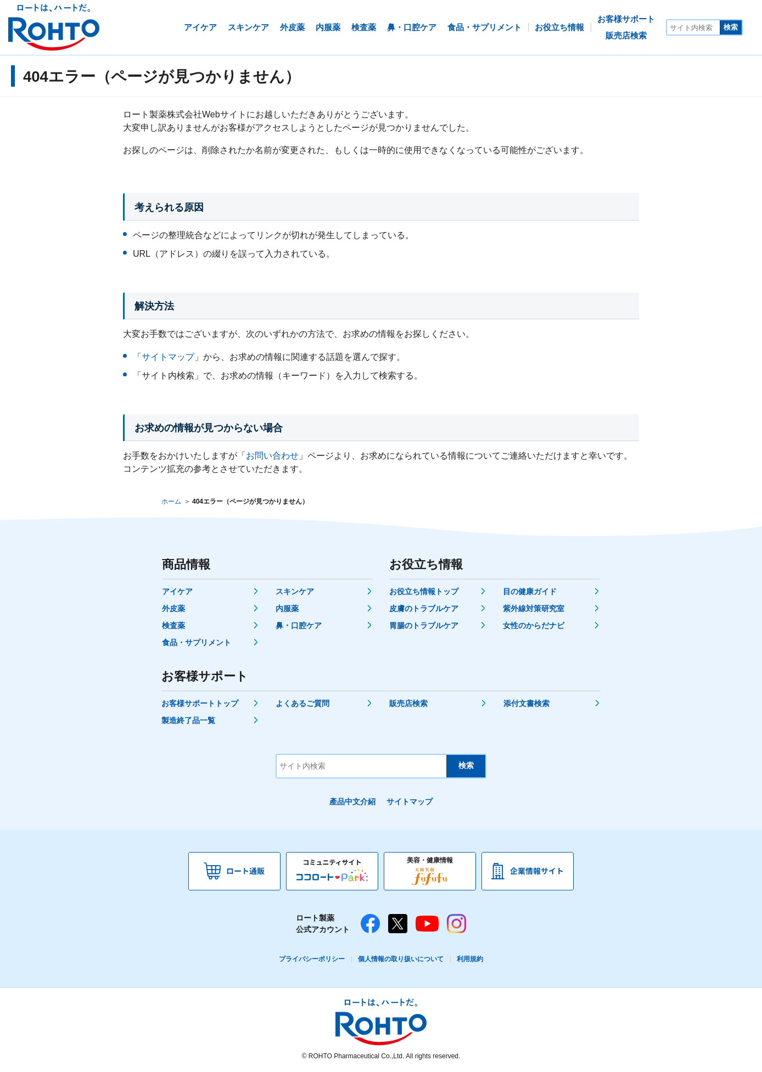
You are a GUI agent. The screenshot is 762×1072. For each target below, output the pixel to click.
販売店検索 (408, 703)
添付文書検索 (526, 703)
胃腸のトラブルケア (423, 625)
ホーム (171, 501)
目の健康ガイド (530, 591)
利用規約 (470, 959)
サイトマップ (168, 357)
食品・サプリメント (196, 642)
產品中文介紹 (352, 801)
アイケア (177, 591)
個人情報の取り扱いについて (401, 959)
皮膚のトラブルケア (423, 608)
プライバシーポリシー (312, 959)
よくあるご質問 (302, 703)
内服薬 (287, 608)
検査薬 (173, 625)
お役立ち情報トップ (423, 591)
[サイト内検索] (693, 27)
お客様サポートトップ (199, 703)
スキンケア (295, 591)
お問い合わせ (272, 455)
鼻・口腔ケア (299, 625)
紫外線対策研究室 (533, 608)
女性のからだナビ (533, 625)
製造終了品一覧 (188, 720)
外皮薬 (173, 608)
